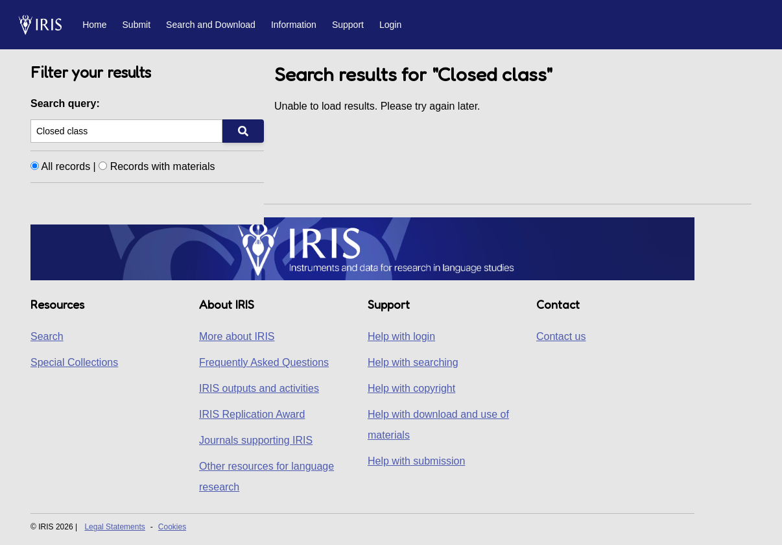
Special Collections (74, 362)
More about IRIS (237, 336)
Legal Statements (114, 526)
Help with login (401, 336)
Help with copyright (411, 388)
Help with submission (416, 460)
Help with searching (413, 362)
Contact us (561, 336)
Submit (137, 24)
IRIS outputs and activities (259, 388)
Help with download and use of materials (438, 425)
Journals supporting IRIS (256, 440)
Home (94, 24)
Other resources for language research (266, 476)
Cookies (172, 526)
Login (390, 24)
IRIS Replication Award (252, 414)
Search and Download (210, 24)
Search (47, 336)
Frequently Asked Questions (264, 362)
